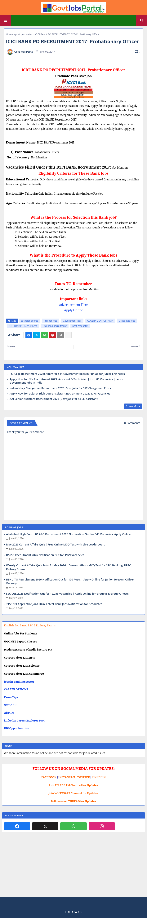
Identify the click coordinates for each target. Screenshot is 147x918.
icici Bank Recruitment (55, 326)
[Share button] (68, 335)
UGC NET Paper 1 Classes (20, 641)
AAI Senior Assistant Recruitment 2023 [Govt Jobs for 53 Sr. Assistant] (54, 399)
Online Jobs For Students (20, 633)
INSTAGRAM (66, 777)
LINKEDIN (99, 777)
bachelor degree (29, 320)
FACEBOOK (48, 777)
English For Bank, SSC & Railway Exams (30, 625)
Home (9, 34)
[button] (141, 20)
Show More (133, 406)
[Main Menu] (5, 20)
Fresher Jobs (50, 320)
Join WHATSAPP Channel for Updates (73, 793)
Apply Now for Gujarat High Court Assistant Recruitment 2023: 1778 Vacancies (60, 393)
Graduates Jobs (127, 320)
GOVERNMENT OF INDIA (100, 320)
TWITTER (83, 777)
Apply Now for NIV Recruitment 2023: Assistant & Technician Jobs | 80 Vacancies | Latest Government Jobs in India (67, 380)
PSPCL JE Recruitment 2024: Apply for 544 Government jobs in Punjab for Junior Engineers (67, 374)
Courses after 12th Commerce (24, 673)
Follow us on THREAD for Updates (73, 801)
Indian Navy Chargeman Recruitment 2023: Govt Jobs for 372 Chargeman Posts (60, 388)
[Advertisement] (73, 867)
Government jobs (72, 320)
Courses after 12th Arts (19, 657)
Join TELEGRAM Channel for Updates (73, 785)
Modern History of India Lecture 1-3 (28, 649)
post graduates (24, 34)
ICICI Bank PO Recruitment (23, 326)
